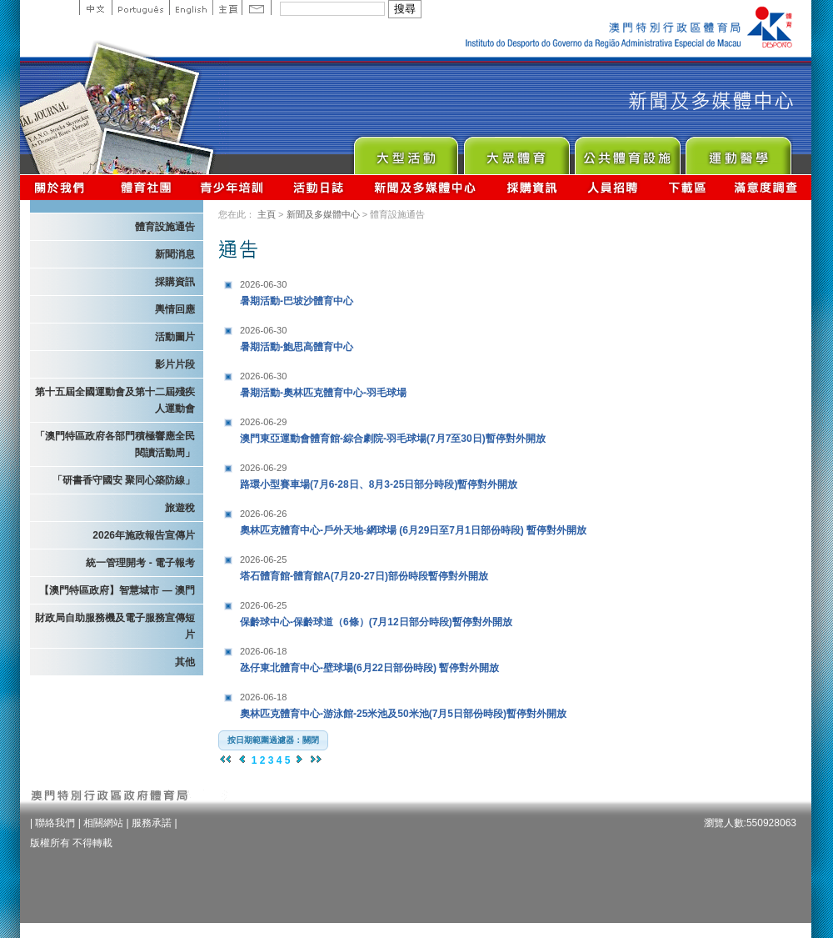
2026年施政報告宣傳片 (143, 535)
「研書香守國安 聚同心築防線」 (123, 480)
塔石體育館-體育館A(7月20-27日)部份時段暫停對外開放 (364, 565)
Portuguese (140, 7)
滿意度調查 (766, 187)
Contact (257, 7)
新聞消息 (175, 254)
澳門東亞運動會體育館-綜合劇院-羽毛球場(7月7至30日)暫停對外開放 (393, 428)
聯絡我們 (55, 823)
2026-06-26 (263, 514)
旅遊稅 (180, 508)
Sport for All (516, 151)
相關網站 (103, 823)
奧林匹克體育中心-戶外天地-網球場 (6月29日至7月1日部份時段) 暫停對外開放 (413, 520)
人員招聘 (612, 187)
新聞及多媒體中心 (426, 187)
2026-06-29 (263, 422)
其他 (185, 662)
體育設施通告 (165, 227)
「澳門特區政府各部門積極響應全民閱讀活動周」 (115, 444)
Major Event (405, 151)
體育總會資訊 (146, 187)
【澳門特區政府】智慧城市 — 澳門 (117, 590)
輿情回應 (175, 309)
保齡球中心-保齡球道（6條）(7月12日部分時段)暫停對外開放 (376, 611)
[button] (273, 740)
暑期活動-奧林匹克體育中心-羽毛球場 (344, 382)
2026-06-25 (263, 559)
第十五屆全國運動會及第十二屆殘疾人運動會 (115, 400)
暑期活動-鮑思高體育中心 (344, 336)
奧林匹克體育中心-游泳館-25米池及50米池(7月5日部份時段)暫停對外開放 (403, 703)
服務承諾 (152, 823)
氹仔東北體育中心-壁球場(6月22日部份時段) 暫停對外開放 (369, 657)
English (190, 7)
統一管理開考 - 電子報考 (140, 563)
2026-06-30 (263, 284)
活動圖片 (175, 337)
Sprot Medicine (737, 151)
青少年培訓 (232, 187)
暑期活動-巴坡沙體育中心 (344, 290)
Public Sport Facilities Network (626, 151)
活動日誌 (319, 187)
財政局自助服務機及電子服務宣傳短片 (115, 626)
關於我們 (63, 187)
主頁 (227, 7)
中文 (95, 7)
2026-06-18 (263, 651)
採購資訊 (531, 187)
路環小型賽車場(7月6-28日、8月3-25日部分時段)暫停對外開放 (378, 474)
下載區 (687, 187)
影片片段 (175, 364)
